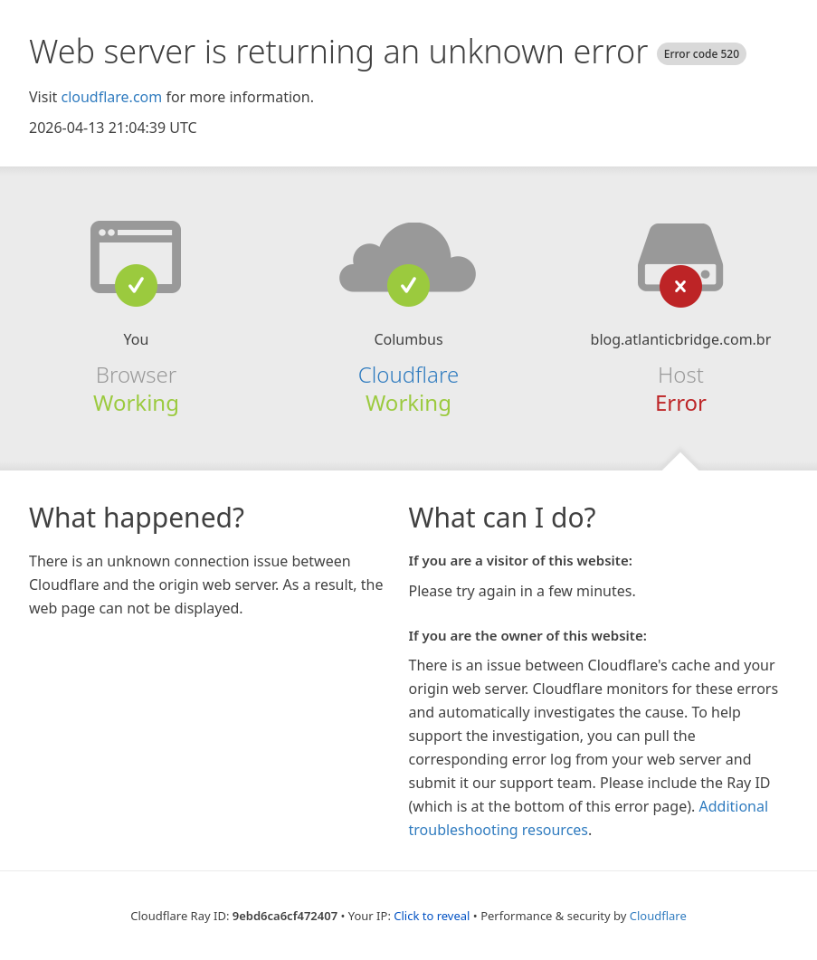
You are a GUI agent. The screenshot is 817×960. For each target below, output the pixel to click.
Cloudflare (408, 374)
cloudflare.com (111, 97)
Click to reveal (432, 916)
